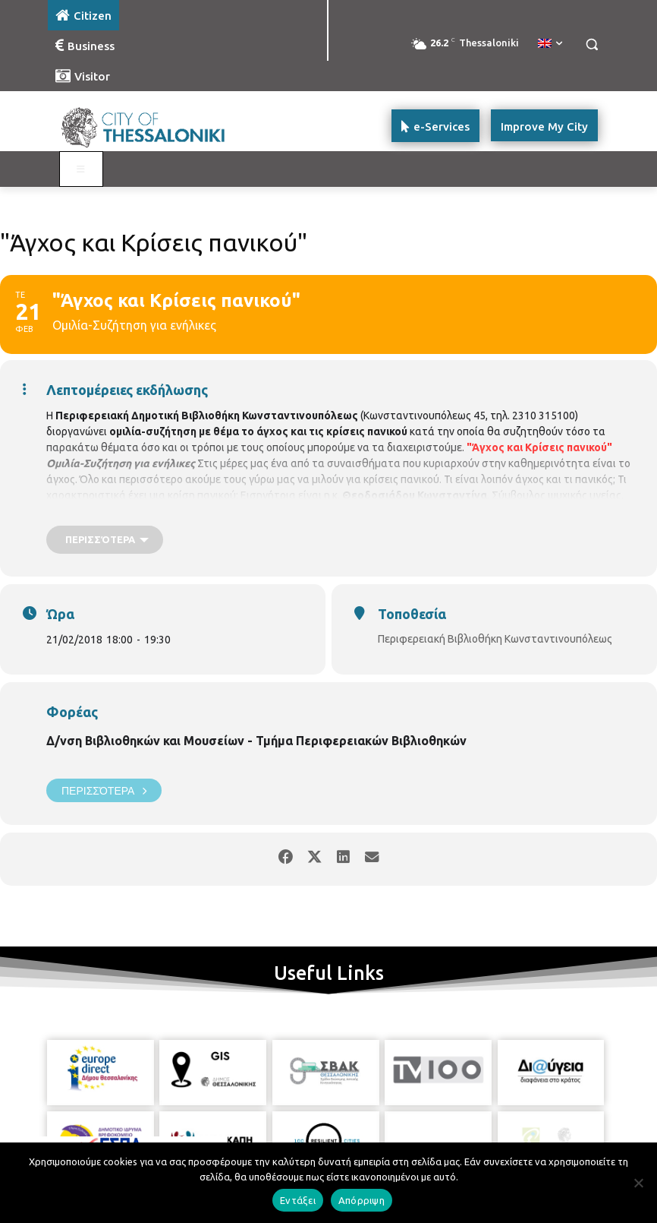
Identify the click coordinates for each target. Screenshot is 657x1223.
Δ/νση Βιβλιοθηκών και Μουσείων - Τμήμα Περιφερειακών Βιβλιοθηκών (256, 740)
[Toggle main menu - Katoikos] (81, 169)
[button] (591, 44)
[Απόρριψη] (638, 1182)
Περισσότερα (103, 790)
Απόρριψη (361, 1200)
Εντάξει (298, 1200)
